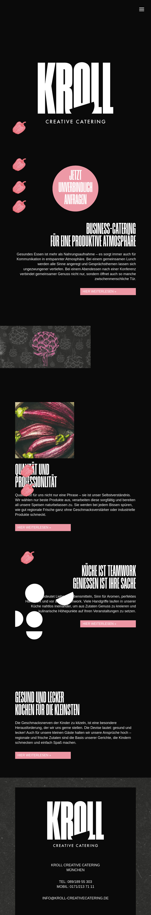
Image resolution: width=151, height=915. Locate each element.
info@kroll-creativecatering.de (75, 898)
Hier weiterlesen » (99, 291)
